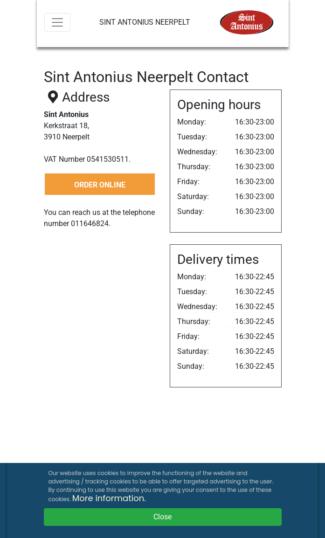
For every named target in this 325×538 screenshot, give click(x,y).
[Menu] (57, 22)
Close (162, 516)
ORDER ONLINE (99, 184)
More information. (109, 498)
